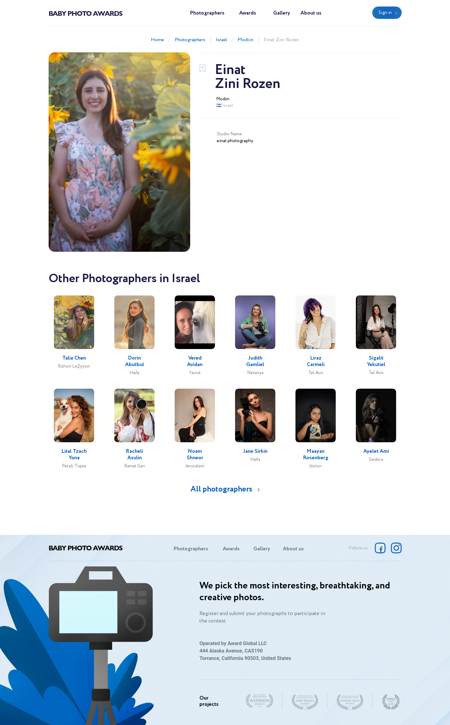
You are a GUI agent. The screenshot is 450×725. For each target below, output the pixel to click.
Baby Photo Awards (85, 13)
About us (310, 13)
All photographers (221, 489)
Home (157, 39)
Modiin (245, 39)
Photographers (207, 13)
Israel (221, 39)
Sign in (385, 12)
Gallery (281, 13)
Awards (247, 13)
